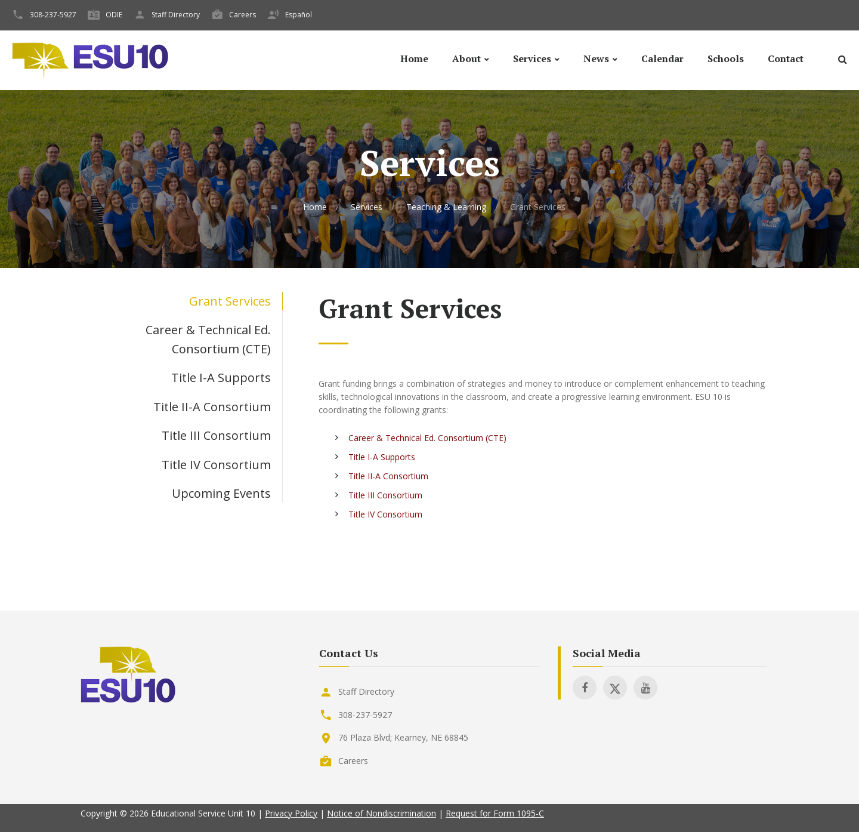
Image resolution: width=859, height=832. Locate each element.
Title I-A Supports (381, 457)
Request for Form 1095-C (495, 813)
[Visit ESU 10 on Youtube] (645, 688)
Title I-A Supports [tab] (221, 377)
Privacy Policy (291, 813)
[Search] (842, 61)
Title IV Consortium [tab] (216, 465)
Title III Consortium (385, 495)
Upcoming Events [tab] (221, 493)
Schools (725, 58)
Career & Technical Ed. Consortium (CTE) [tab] (208, 339)
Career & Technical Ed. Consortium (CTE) (427, 437)
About (466, 58)
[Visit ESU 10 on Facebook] (585, 688)
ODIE (114, 15)
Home (414, 58)
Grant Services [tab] (230, 301)
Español (298, 15)
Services (532, 58)
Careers (242, 15)
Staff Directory (176, 15)
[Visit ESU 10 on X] (615, 688)
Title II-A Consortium (388, 476)
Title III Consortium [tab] (216, 435)
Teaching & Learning (446, 206)
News (596, 58)
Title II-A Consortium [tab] (212, 407)
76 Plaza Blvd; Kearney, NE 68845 (403, 737)
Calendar (662, 58)
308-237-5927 (53, 15)
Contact (786, 58)
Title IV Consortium (385, 514)
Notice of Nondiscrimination (381, 813)
